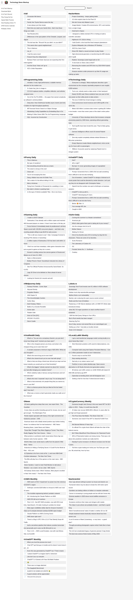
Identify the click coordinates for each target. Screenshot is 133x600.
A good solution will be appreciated (38, 574)
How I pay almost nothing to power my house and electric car (88, 482)
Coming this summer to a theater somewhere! (86, 217)
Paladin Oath (31, 312)
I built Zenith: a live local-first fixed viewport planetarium (89, 42)
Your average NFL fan (79, 206)
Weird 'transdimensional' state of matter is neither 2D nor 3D (88, 511)
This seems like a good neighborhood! (39, 45)
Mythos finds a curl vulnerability (79, 295)
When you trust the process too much (39, 542)
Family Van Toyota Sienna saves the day (40, 22)
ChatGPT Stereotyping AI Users (82, 195)
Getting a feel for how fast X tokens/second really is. (88, 378)
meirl (28, 19)
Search (89, 8)
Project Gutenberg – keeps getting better (85, 16)
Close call (30, 172)
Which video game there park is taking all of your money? (90, 223)
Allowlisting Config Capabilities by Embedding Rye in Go (45, 111)
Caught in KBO (77, 209)
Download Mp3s (6, 11)
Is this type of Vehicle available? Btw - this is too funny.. (44, 192)
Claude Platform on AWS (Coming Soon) (40, 513)
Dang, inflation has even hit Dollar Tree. (39, 177)
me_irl (29, 51)
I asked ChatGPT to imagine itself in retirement (42, 554)
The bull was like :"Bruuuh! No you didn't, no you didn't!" (45, 42)
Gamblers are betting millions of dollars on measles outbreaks (88, 490)
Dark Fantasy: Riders (34, 304)
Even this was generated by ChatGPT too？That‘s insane (45, 551)
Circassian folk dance (34, 16)
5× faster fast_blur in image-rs (36, 88)
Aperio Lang (76, 68)
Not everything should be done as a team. (40, 166)
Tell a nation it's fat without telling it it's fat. (40, 180)
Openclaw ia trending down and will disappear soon (88, 376)
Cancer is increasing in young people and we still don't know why (89, 493)
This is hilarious (32, 48)
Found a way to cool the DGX (81, 355)
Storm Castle (31, 321)
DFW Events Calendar (8, 25)
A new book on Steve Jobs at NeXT (83, 63)
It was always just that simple (36, 25)
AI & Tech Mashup (6, 8)
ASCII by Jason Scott (79, 48)
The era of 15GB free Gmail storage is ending (86, 100)
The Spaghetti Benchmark (35, 568)
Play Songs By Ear (7, 17)
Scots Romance (77, 241)
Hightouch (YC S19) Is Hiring (81, 39)
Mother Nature (76, 229)
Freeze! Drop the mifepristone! (37, 57)
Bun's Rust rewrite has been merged (80, 318)
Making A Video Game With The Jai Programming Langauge (46, 114)
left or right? (76, 163)
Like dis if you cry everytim (35, 556)
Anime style (31, 309)
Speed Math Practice (7, 20)
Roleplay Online (6, 28)
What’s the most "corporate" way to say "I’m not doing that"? (46, 378)
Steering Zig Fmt (74, 321)
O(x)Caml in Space (78, 31)
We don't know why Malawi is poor (83, 22)
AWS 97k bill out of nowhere (36, 499)
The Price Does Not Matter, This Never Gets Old (87, 416)
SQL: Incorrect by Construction (37, 117)
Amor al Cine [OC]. (33, 315)
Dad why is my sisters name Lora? (83, 361)
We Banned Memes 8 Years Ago (82, 424)
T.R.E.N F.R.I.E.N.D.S (34, 577)
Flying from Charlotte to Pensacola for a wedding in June (45, 186)
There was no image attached (36, 565)
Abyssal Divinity (32, 289)
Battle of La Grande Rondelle (36, 307)
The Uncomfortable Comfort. (36, 298)
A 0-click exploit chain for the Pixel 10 (84, 19)
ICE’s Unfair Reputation (34, 68)
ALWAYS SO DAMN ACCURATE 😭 (38, 571)
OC (73, 246)
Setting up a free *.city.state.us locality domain (83, 327)
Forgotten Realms (33, 292)
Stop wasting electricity (79, 358)
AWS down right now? (34, 516)
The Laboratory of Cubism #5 (81, 243)
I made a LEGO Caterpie (35, 217)
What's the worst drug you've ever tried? (40, 355)
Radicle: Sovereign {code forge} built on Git (86, 60)
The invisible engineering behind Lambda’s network (43, 493)
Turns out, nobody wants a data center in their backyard (89, 91)
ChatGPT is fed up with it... (80, 192)
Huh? (74, 160)
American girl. (76, 220)
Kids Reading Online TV (8, 23)
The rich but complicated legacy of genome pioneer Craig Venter (89, 531)
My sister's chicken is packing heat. (38, 189)
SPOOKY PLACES (33, 318)
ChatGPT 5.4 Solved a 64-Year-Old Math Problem (43, 559)
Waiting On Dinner (78, 232)
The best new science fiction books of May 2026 (84, 534)
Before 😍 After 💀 (78, 203)
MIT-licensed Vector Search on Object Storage (42, 108)
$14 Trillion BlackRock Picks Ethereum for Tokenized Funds (91, 433)
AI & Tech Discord (6, 14)
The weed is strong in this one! (37, 169)
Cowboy (74, 252)
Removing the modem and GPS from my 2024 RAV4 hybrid (91, 65)
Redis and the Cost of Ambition (79, 301)
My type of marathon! (34, 163)
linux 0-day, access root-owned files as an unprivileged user (88, 324)
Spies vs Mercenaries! (34, 258)
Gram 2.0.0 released (75, 330)
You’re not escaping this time (36, 174)
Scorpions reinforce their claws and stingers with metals (86, 502)
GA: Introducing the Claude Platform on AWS (41, 496)
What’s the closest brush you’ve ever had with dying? (44, 358)
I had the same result (34, 54)
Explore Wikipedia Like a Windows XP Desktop (87, 45)
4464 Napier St (32, 295)
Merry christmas (32, 183)
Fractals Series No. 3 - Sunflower (82, 249)
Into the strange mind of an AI (81, 226)
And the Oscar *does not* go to (37, 65)
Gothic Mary (31, 301)
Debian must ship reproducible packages (82, 292)
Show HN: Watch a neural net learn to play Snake (88, 51)
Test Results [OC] (32, 34)
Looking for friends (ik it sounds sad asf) (40, 278)
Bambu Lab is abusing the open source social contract (86, 298)
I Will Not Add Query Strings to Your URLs (82, 315)
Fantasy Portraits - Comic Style (37, 286)
